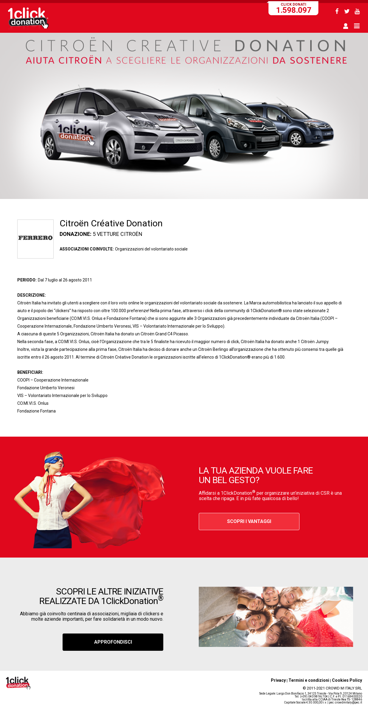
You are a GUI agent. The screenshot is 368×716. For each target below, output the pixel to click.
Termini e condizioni (308, 680)
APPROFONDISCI (113, 642)
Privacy (278, 680)
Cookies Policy (347, 680)
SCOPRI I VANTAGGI (249, 521)
